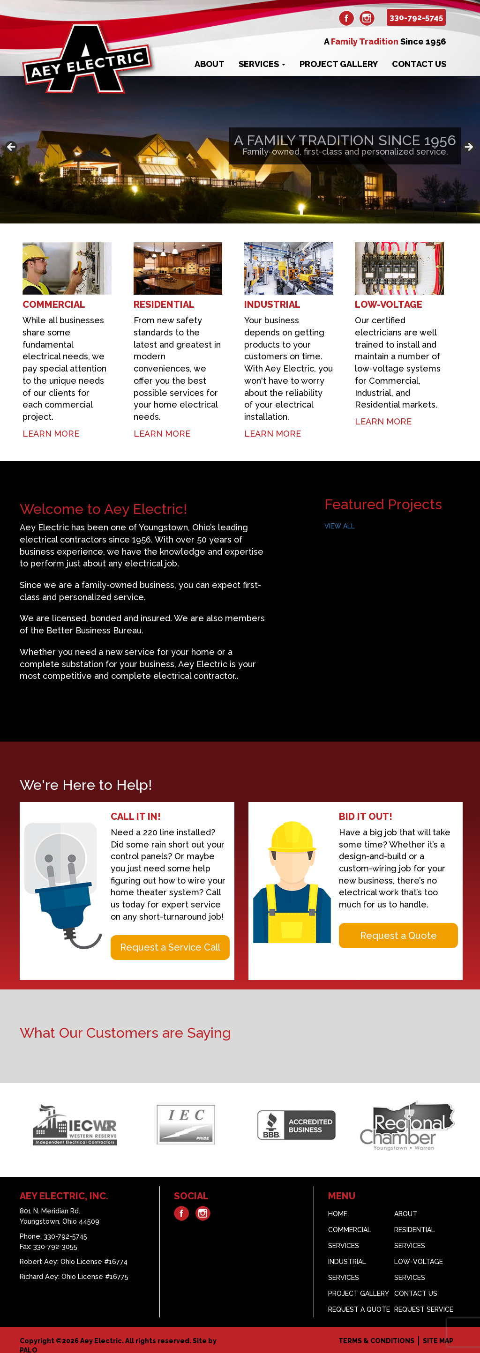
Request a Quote (398, 929)
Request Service (423, 1303)
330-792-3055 (55, 1240)
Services (262, 64)
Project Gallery (339, 64)
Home (337, 1207)
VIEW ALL (339, 519)
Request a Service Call (170, 940)
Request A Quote (359, 1303)
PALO (29, 1343)
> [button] (468, 148)
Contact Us (419, 64)
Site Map (438, 1334)
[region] (240, 149)
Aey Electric (101, 1334)
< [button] (12, 148)
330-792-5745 (416, 17)
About (210, 64)
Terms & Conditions (376, 1334)
